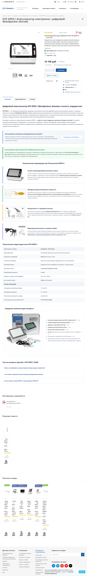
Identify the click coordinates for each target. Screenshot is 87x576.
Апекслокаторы (39, 533)
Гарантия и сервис (24, 522)
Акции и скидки (23, 525)
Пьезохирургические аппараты (41, 525)
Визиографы (39, 544)
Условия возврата (24, 532)
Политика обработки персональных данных (9, 523)
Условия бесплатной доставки (25, 519)
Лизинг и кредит (24, 530)
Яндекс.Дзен (66, 531)
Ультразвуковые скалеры (40, 538)
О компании (23, 516)
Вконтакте (53, 531)
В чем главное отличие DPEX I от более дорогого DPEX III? (21, 381)
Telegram (57, 531)
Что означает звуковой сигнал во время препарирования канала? (23, 374)
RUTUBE (70, 531)
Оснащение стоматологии (40, 516)
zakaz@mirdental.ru (60, 546)
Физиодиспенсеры (40, 523)
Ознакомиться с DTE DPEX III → (71, 137)
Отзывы (5, 533)
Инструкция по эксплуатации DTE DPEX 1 (13, 403)
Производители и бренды (8, 519)
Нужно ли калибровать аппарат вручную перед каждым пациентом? (24, 368)
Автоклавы (38, 520)
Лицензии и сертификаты (6, 529)
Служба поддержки (24, 527)
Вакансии (5, 535)
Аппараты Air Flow (40, 541)
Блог (4, 537)
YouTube (62, 531)
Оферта (5, 526)
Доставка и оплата (75, 92)
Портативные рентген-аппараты (42, 547)
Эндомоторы (39, 535)
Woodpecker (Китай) (63, 50)
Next (35, 75)
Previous (10, 75)
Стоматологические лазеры (41, 529)
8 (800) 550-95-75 (69, 87)
